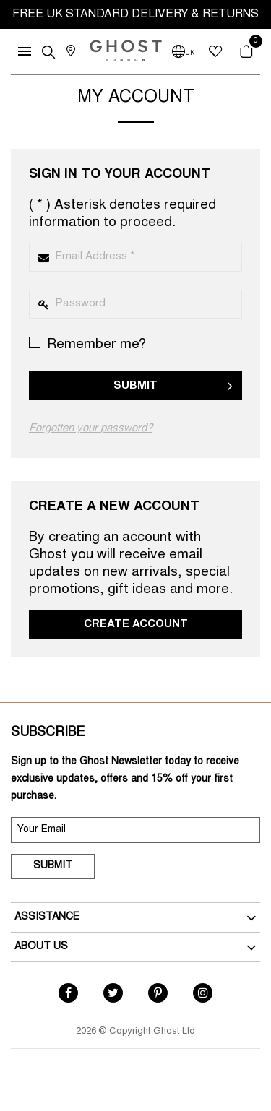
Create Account (136, 624)
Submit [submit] (52, 866)
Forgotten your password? (90, 428)
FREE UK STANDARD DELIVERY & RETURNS (135, 14)
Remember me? (87, 344)
